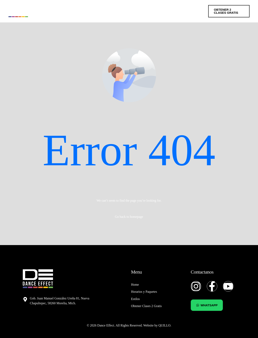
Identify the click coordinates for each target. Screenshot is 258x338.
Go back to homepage (129, 216)
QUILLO (164, 325)
